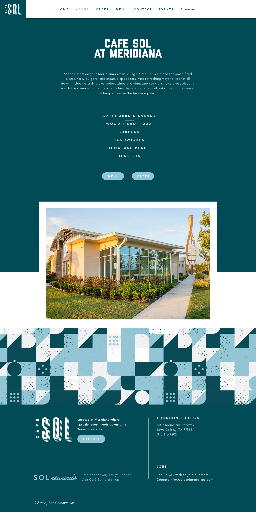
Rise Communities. (61, 503)
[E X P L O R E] (91, 439)
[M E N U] (113, 176)
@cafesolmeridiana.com (195, 479)
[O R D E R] (143, 176)
